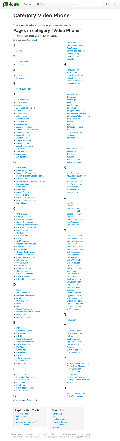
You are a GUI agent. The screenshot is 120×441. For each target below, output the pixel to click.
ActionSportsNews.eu (25, 108)
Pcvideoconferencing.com (78, 363)
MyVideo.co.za (73, 309)
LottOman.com (73, 225)
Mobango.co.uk (73, 252)
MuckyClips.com (74, 279)
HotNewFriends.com (75, 81)
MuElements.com (74, 282)
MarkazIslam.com (74, 236)
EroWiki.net (21, 355)
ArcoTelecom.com (24, 151)
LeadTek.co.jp (72, 206)
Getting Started (59, 419)
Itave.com (71, 121)
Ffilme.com (21, 374)
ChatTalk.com (22, 249)
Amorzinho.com (23, 135)
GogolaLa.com (73, 56)
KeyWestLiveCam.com (76, 176)
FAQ (55, 416)
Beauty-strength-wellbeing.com (29, 176)
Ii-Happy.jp (71, 100)
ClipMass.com (22, 263)
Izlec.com (71, 138)
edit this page (62, 25)
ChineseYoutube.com (25, 255)
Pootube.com (72, 374)
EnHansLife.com (23, 344)
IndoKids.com (72, 105)
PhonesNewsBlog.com (76, 366)
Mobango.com (73, 255)
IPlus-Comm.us (73, 119)
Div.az (19, 306)
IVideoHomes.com (74, 132)
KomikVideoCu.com (75, 189)
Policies (56, 427)
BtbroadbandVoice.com (26, 200)
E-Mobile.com (22, 328)
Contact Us (57, 414)
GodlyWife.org (73, 53)
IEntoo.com (71, 97)
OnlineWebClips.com (76, 344)
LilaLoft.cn (71, 217)
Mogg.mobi (71, 271)
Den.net (19, 290)
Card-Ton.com (22, 230)
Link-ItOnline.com (74, 219)
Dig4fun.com (21, 298)
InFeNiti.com (72, 108)
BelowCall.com (22, 178)
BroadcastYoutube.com (26, 198)
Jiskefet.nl (71, 154)
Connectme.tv (22, 271)
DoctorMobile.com (24, 309)
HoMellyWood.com (75, 75)
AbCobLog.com (23, 100)
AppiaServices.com (24, 146)
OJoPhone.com (73, 339)
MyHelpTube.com (74, 301)
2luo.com (20, 64)
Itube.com (71, 130)
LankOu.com (72, 203)
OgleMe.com (72, 336)
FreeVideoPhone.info (25, 388)
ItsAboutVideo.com (75, 127)
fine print (78, 437)
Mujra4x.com (72, 284)
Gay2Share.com (74, 43)
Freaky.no (20, 385)
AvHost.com (21, 157)
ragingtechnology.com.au (77, 393)
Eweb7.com (21, 363)
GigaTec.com (72, 48)
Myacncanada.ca (74, 295)
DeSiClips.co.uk (23, 293)
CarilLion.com (22, 233)
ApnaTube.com (22, 143)
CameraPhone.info (24, 219)
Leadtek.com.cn (73, 208)
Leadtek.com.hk (73, 211)
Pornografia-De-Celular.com (79, 380)
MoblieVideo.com (74, 268)
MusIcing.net (72, 290)
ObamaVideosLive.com (76, 333)
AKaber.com (21, 116)
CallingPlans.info (23, 217)
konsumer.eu (72, 192)
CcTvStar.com (22, 236)
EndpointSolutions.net (25, 342)
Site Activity (21, 416)
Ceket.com (21, 238)
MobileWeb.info (73, 263)
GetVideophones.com (76, 45)
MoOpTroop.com (74, 274)
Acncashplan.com (24, 102)
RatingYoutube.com (75, 396)
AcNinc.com (21, 105)
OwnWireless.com (74, 350)
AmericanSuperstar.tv (25, 124)
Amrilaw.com (21, 138)
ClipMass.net (21, 265)
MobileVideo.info (74, 260)
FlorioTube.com (23, 382)
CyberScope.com (23, 276)
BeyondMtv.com (23, 184)
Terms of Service (60, 422)
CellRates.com (22, 241)
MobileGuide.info (74, 257)
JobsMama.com (73, 159)
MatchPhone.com (74, 238)
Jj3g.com (70, 157)
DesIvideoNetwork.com (26, 295)
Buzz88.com (21, 203)
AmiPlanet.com (22, 132)
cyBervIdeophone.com (25, 279)
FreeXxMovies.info (24, 390)
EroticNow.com (22, 352)
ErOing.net (21, 350)
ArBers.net (20, 149)
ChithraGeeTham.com (25, 257)
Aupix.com (20, 154)
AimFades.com (22, 113)
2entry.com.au (22, 62)
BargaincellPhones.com (26, 173)
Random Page (22, 414)
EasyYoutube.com (24, 331)
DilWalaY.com (22, 301)
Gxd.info (70, 59)
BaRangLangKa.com (25, 170)
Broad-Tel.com (22, 195)
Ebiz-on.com (21, 333)
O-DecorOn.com (74, 331)
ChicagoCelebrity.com (25, 252)
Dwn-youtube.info (23, 317)
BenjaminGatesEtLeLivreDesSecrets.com (34, 181)
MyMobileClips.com (75, 304)
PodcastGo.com (73, 371)
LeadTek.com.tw (74, 214)
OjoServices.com (74, 342)
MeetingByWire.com (75, 249)
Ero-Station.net (22, 347)
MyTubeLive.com (74, 306)
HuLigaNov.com (73, 83)
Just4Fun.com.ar (74, 162)
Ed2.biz (19, 336)
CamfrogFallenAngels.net (27, 225)
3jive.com (20, 78)
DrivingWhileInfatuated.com (28, 312)
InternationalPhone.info (76, 113)
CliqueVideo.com (23, 268)
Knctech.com (72, 187)
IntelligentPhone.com (76, 111)
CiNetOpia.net (22, 260)
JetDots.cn (71, 151)
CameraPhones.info (24, 222)
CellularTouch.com (24, 246)
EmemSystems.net (24, 339)
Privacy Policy (59, 425)
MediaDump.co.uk (74, 246)
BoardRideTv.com (24, 189)
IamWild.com (72, 94)
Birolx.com (20, 187)
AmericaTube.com (24, 127)
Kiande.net (71, 178)
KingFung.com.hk (74, 184)
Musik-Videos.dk (74, 293)
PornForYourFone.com (76, 377)
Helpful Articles (22, 425)
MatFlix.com (72, 244)
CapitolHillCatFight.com (26, 227)
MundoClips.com (74, 287)
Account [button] (111, 4)
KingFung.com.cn (74, 181)
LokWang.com (73, 222)
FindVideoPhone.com (25, 377)
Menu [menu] (28, 4)
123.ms (19, 51)
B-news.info (21, 168)
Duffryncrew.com (23, 314)
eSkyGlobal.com (23, 358)
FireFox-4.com (22, 380)
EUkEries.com (22, 361)
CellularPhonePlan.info (26, 244)
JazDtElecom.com (74, 149)
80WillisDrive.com (24, 89)
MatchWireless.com (75, 241)
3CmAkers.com (22, 75)
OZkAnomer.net (73, 352)
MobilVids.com (73, 265)
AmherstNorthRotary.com (27, 130)
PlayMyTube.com (74, 369)
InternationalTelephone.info (78, 116)
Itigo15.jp (71, 124)
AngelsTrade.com (23, 140)
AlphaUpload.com (24, 121)
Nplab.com (71, 320)
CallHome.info (22, 214)
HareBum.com (73, 70)
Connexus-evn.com (24, 274)
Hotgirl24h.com (73, 78)
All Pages (20, 419)
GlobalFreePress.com (76, 51)
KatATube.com (73, 173)
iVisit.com (71, 135)
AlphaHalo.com (22, 119)
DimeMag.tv (21, 304)
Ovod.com (71, 347)
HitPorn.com (72, 72)
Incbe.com (71, 102)
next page (32, 40)
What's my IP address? (26, 422)
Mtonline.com (72, 276)
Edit (40, 4)
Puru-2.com (72, 382)
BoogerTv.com (22, 192)
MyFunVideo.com (74, 298)
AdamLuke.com (23, 111)
